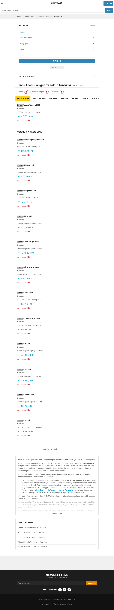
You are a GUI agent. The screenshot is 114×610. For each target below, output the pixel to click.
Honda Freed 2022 (26, 395)
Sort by (46, 449)
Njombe (75, 98)
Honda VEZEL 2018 (25, 292)
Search (109, 10)
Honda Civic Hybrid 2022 (28, 267)
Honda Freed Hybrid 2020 (29, 318)
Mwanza (53, 98)
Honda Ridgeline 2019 (27, 190)
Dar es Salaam (39, 98)
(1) (57, 61)
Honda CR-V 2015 (25, 216)
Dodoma (96, 98)
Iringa (85, 98)
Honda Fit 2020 (24, 369)
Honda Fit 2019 (24, 344)
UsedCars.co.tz (34, 466)
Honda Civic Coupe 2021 (28, 241)
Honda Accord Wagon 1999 (28, 105)
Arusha (64, 98)
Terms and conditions (63, 604)
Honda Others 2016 (26, 165)
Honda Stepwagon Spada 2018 (31, 139)
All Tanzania (23, 98)
